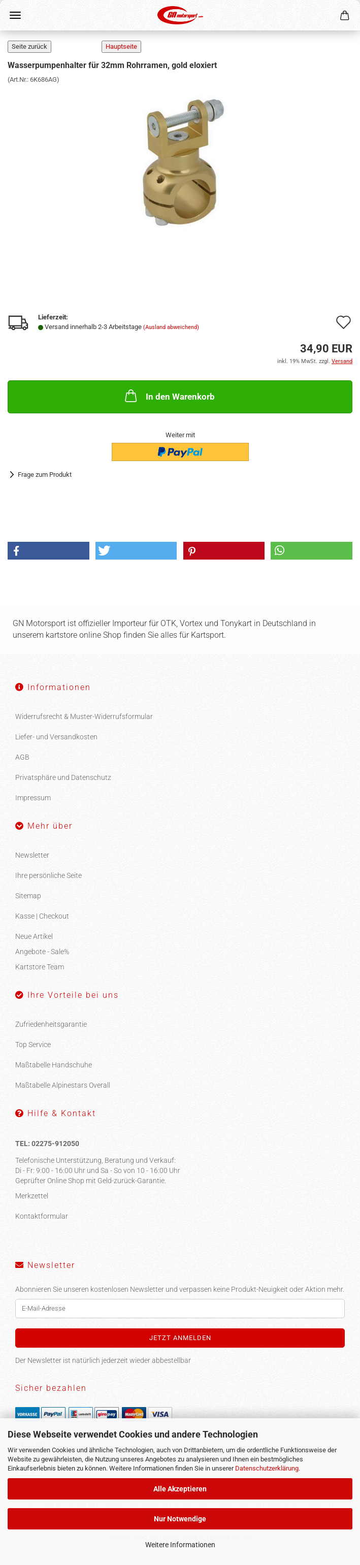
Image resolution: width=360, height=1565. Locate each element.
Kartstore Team (39, 967)
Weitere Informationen (180, 1545)
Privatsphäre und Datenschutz (63, 777)
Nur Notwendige (180, 1519)
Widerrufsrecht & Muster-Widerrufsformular (84, 716)
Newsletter (32, 855)
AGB (22, 757)
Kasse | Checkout (42, 916)
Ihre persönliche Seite (48, 875)
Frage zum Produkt (45, 474)
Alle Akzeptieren (180, 1489)
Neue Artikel (34, 936)
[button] (48, 551)
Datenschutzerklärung (267, 1468)
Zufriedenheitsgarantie (51, 1024)
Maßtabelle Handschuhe (53, 1065)
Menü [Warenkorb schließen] (15, 15)
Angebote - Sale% (42, 952)
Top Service (33, 1044)
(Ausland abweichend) (171, 327)
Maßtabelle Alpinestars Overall (62, 1085)
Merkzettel (31, 1196)
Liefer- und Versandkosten (56, 737)
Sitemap (28, 896)
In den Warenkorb (169, 395)
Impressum (33, 798)
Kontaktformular (41, 1216)
